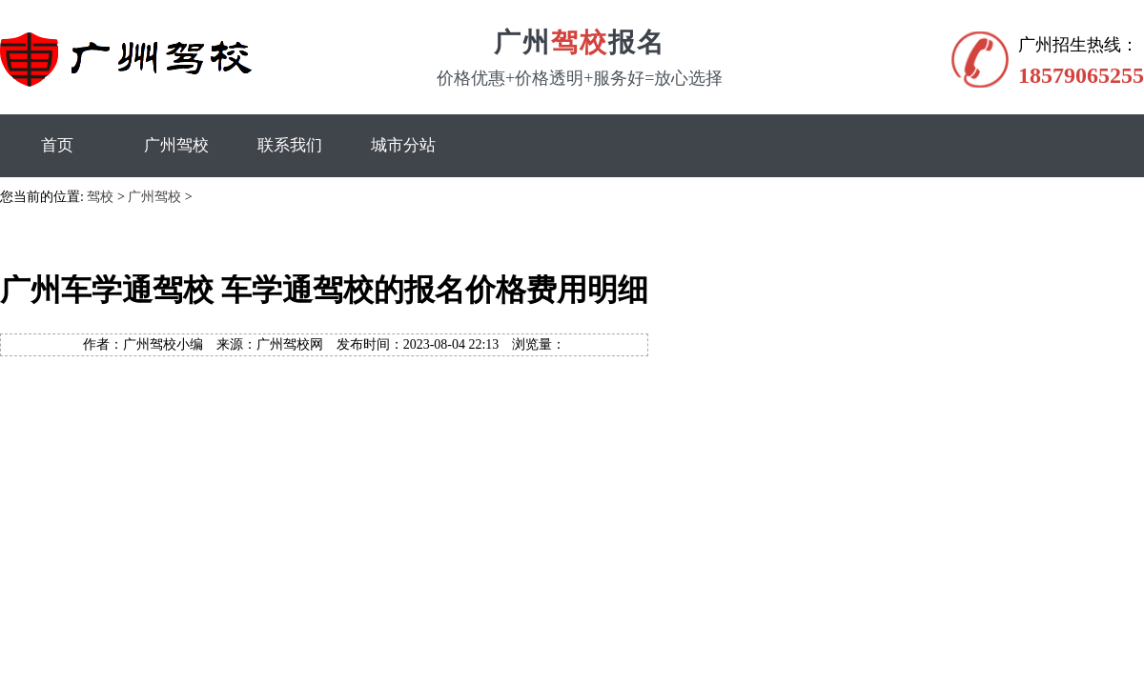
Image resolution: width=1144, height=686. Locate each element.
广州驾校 (176, 145)
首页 (57, 145)
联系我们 (289, 145)
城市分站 (403, 145)
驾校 (100, 197)
